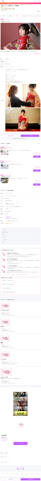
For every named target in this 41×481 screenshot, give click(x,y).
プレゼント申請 (20, 443)
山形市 (8, 200)
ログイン (37, 1)
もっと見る (38, 143)
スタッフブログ (12, 473)
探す (34, 1)
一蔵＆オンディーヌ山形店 (29, 4)
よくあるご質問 (22, 473)
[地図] (11, 346)
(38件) (10, 223)
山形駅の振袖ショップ (22, 4)
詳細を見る (36, 156)
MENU (39, 1)
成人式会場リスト (33, 473)
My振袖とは (7, 473)
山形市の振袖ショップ (16, 4)
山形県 (6, 200)
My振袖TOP (3, 473)
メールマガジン (27, 473)
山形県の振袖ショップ (10, 4)
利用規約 (37, 473)
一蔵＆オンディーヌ (7, 198)
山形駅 (11, 200)
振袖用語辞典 (17, 473)
